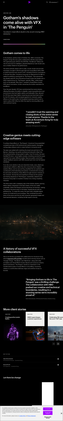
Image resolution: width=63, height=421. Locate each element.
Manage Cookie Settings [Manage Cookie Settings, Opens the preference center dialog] (47, 417)
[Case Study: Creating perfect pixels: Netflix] (13, 326)
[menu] (4, 2)
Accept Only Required (48, 413)
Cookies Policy (22, 415)
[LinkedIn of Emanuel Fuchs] (58, 365)
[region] (31, 413)
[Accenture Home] (29, 2)
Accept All (47, 408)
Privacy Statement (32, 415)
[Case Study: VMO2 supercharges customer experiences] (35, 326)
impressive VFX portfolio (14, 258)
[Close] (61, 413)
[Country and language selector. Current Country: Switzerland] (54, 2)
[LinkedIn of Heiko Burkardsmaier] (58, 359)
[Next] (58, 343)
